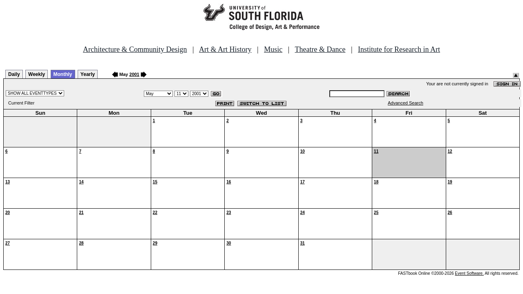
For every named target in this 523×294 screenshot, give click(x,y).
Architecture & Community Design (135, 49)
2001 (134, 74)
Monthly (63, 74)
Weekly (36, 74)
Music (273, 49)
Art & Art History (225, 49)
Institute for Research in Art (399, 49)
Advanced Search (405, 102)
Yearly (87, 74)
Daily (14, 74)
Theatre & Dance (320, 49)
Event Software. (469, 273)
